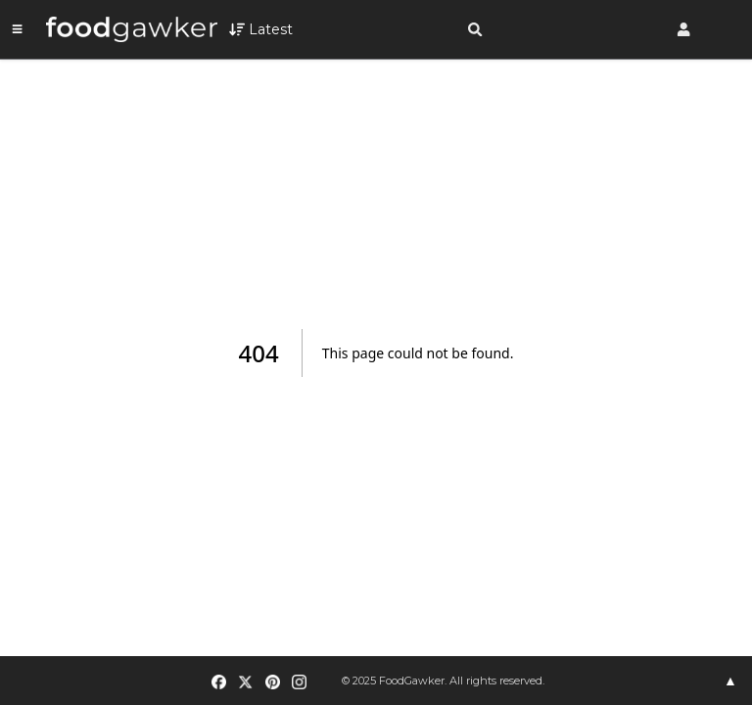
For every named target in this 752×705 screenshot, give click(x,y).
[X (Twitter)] (246, 681)
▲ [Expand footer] (730, 680)
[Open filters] (261, 29)
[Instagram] (298, 681)
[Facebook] (219, 681)
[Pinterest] (272, 681)
